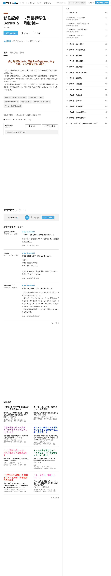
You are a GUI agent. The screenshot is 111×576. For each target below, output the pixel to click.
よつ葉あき (50, 440)
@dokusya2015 (9, 232)
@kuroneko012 (9, 285)
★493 (5, 463)
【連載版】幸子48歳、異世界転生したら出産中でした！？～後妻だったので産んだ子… (46, 438)
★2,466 (36, 489)
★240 (35, 465)
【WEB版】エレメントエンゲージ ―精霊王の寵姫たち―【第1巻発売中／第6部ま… (16, 485)
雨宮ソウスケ (19, 487)
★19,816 (36, 417)
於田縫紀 (7, 27)
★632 (35, 442)
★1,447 (6, 440)
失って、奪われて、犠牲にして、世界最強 (45, 408)
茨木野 (19, 438)
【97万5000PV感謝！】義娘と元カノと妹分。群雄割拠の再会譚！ (16, 477)
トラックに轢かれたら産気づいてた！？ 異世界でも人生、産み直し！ (46, 429)
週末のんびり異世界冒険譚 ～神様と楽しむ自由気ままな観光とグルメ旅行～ (16, 415)
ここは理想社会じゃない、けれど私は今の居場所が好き (15, 452)
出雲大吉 (13, 417)
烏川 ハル (37, 463)
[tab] (6, 53)
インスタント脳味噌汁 (41, 487)
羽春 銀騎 (42, 415)
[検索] (70, 3)
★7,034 (6, 419)
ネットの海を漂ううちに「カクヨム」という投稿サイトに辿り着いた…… (45, 452)
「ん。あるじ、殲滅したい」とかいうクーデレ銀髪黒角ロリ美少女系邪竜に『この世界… (46, 483)
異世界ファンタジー (17, 419)
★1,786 (6, 490)
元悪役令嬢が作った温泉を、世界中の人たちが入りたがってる (15, 429)
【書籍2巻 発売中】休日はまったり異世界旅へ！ (16, 408)
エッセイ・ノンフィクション (43, 467)
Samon (6, 253)
